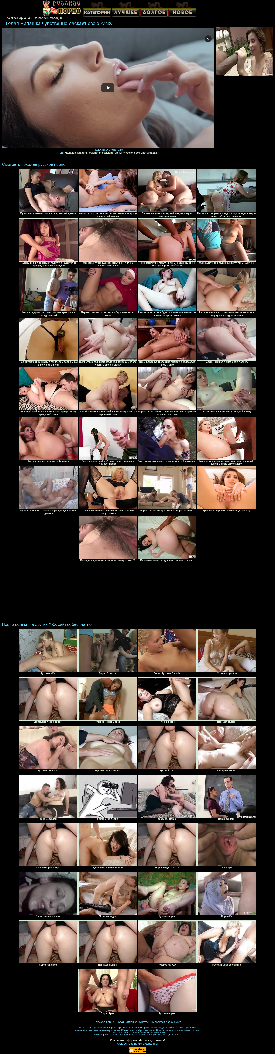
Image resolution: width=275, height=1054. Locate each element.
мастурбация (149, 152)
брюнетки (95, 152)
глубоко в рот (131, 152)
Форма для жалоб (152, 1040)
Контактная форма (123, 1040)
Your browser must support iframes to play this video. (108, 88)
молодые (71, 152)
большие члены (112, 152)
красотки (82, 152)
